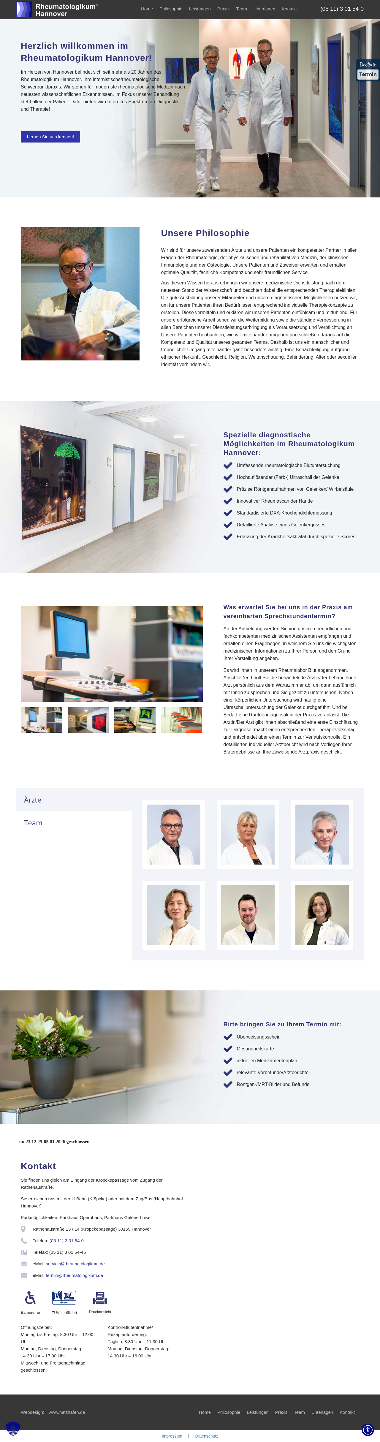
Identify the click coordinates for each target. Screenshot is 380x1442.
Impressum (172, 1436)
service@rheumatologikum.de (75, 1263)
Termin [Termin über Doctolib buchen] (368, 74)
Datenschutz (206, 1436)
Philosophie (171, 8)
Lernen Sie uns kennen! (50, 136)
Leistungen (199, 8)
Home (147, 8)
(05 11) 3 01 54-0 (67, 1240)
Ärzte (32, 800)
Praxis (223, 8)
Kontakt (289, 8)
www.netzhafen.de (67, 1412)
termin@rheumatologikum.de (74, 1275)
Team (241, 8)
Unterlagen (264, 8)
